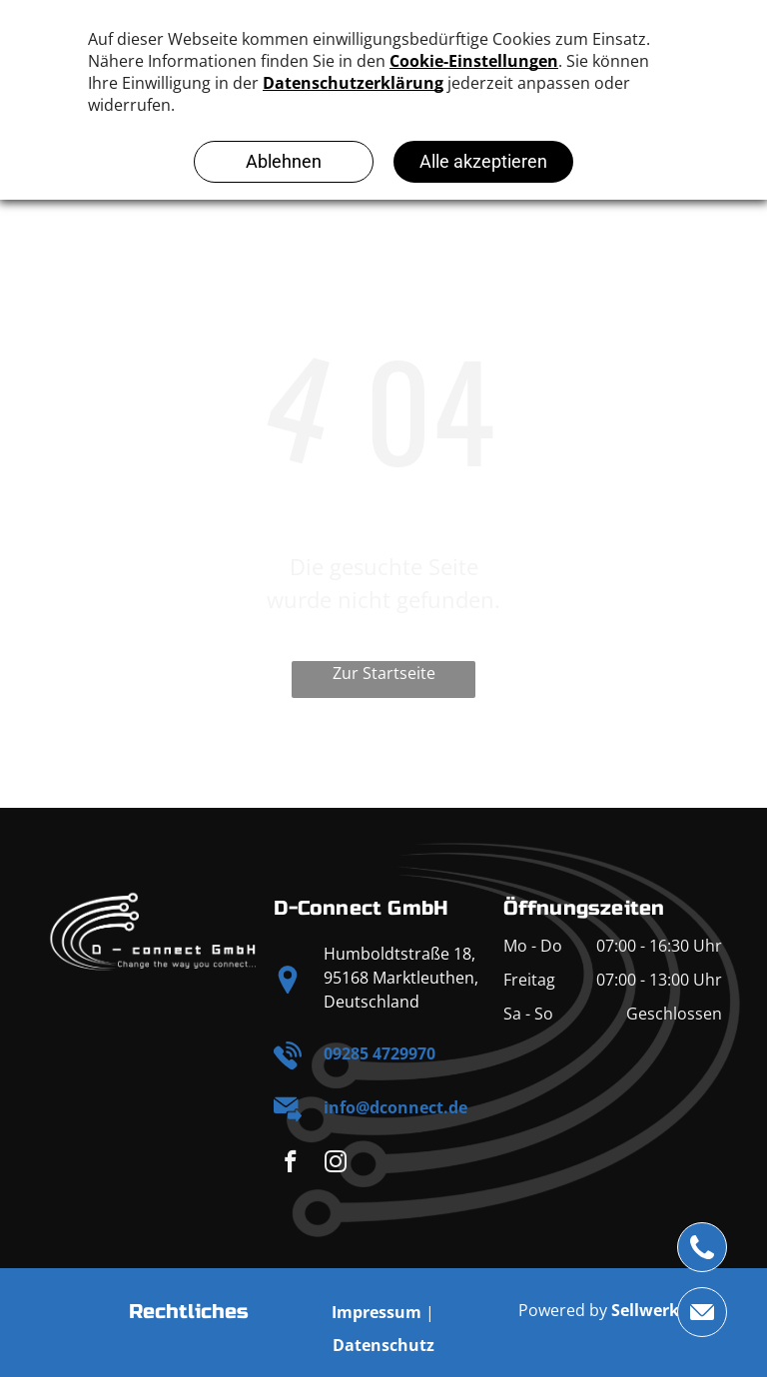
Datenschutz (383, 1345)
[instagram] (335, 1164)
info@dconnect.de (395, 1107)
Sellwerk (645, 1310)
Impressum (376, 1312)
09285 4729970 (379, 1053)
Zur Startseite (384, 673)
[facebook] (290, 1164)
